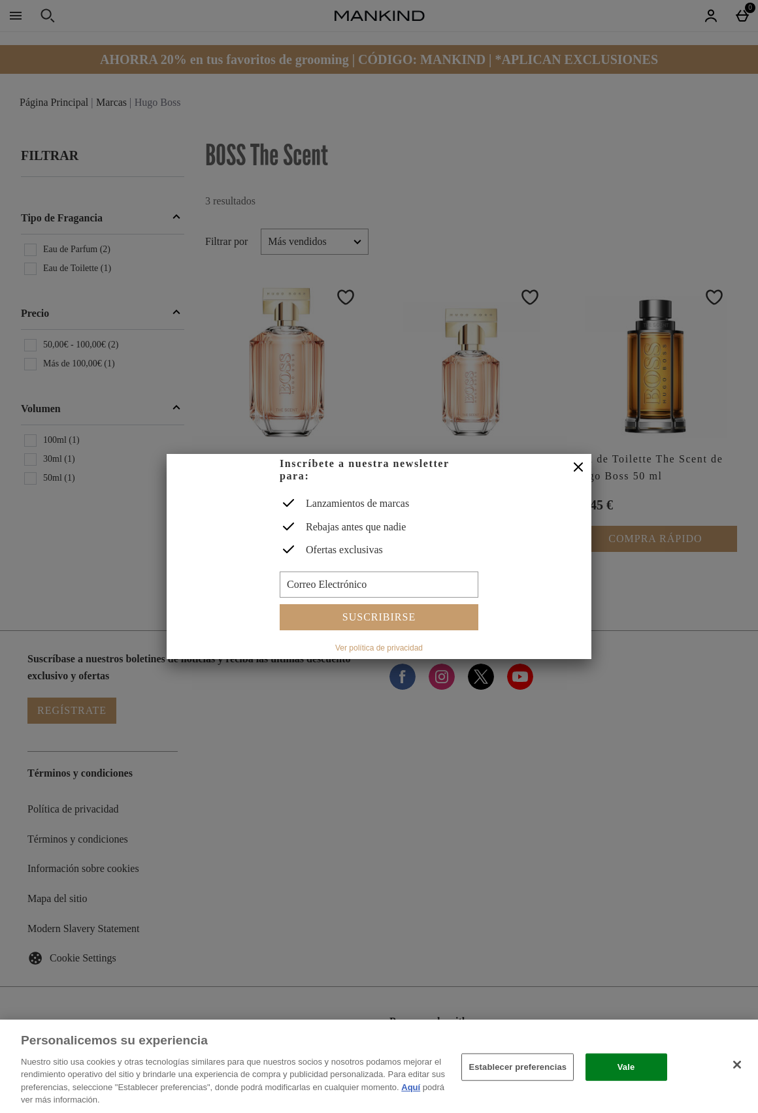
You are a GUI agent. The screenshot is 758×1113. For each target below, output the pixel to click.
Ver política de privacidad (379, 648)
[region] (379, 1066)
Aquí (410, 1087)
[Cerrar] (578, 467)
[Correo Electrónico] (379, 585)
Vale (626, 1067)
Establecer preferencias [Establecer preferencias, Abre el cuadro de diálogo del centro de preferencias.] (518, 1067)
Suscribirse (379, 616)
